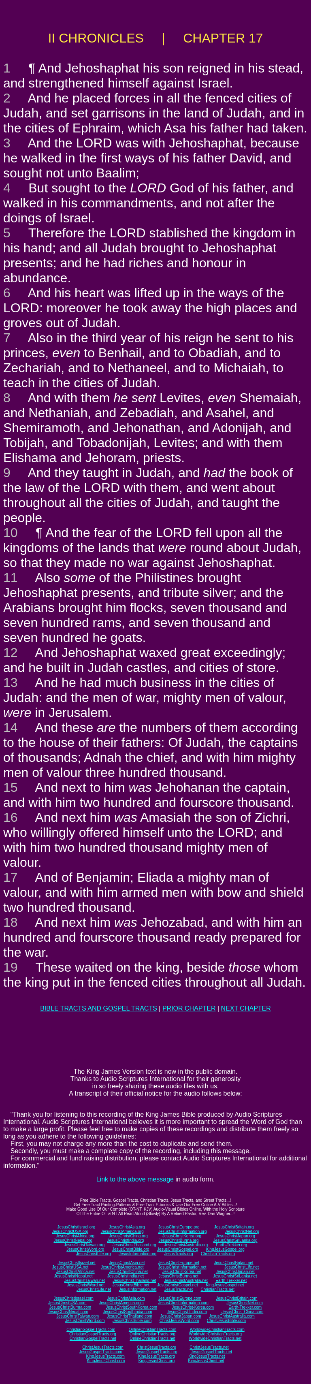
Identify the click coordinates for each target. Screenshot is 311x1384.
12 (10, 652)
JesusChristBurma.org (179, 1240)
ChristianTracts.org (218, 1254)
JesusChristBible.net (130, 1285)
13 (10, 682)
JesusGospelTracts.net (211, 1352)
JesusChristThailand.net (134, 1280)
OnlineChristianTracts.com (152, 1329)
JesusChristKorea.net (181, 1271)
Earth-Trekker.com (245, 1307)
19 (10, 967)
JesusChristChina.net (128, 1271)
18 (10, 922)
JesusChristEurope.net (178, 1262)
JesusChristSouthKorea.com (131, 1307)
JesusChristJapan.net (235, 1271)
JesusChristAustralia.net (186, 1280)
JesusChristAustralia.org (186, 1245)
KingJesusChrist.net (206, 1360)
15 (10, 787)
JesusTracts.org (178, 1254)
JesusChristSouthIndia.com (127, 1311)
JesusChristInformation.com (183, 1303)
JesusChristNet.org (242, 1231)
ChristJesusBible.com (226, 1320)
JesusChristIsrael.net (76, 1262)
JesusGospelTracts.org (156, 1352)
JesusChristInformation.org (182, 1231)
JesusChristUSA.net (70, 1267)
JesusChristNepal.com (68, 1311)
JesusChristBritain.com (236, 1298)
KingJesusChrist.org (156, 1360)
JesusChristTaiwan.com (77, 1316)
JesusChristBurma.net (178, 1276)
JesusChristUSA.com (67, 1303)
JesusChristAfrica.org (75, 1236)
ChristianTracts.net (217, 1289)
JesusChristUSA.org (70, 1231)
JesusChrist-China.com (242, 1311)
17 (10, 877)
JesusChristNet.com (244, 1303)
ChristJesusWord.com (179, 1320)
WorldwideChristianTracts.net (215, 1338)
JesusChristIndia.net (125, 1276)
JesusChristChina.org (128, 1236)
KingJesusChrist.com (106, 1360)
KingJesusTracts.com (105, 1356)
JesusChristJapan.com (180, 1316)
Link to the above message (135, 1179)
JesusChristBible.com (132, 1320)
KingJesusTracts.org (156, 1356)
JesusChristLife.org (93, 1254)
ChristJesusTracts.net (209, 1347)
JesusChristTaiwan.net (84, 1280)
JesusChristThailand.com (129, 1316)
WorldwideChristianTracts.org (215, 1334)
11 (10, 577)
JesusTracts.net (178, 1289)
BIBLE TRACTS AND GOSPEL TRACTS (98, 1008)
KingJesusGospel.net (225, 1285)
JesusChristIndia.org (125, 1240)
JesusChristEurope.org (179, 1227)
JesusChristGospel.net (177, 1285)
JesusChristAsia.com (126, 1298)
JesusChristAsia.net (127, 1262)
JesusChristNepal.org (72, 1240)
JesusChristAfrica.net (75, 1271)
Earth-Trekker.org (231, 1245)
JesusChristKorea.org (181, 1236)
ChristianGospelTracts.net (93, 1338)
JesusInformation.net (137, 1289)
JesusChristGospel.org (177, 1249)
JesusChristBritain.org (234, 1227)
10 (10, 532)
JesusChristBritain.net (233, 1262)
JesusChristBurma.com (70, 1307)
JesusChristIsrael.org (76, 1227)
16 (10, 817)
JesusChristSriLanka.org (235, 1240)
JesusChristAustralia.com (232, 1316)
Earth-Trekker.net (231, 1280)
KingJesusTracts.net (206, 1356)
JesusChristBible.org (130, 1249)
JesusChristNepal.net (73, 1276)
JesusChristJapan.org (235, 1236)
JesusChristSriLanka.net (235, 1276)
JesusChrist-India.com (187, 1311)
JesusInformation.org (137, 1254)
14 (10, 727)
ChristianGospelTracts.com (90, 1329)
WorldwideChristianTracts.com (217, 1329)
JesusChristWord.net (85, 1285)
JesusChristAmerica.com (121, 1303)
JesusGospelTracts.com (100, 1352)
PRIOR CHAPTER (189, 1008)
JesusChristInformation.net (182, 1267)
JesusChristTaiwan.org (84, 1245)
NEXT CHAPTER (246, 1008)
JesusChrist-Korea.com (193, 1307)
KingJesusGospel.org (225, 1249)
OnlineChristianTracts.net (152, 1338)
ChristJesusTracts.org (156, 1347)
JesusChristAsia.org (127, 1227)
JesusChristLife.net (241, 1267)
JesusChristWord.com (85, 1320)
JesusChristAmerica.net (122, 1267)
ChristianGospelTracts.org (92, 1334)
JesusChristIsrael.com (73, 1298)
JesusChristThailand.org (134, 1245)
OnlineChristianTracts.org (152, 1334)
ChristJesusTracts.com (102, 1347)
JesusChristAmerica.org (122, 1231)
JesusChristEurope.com (179, 1298)
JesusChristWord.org (85, 1249)
